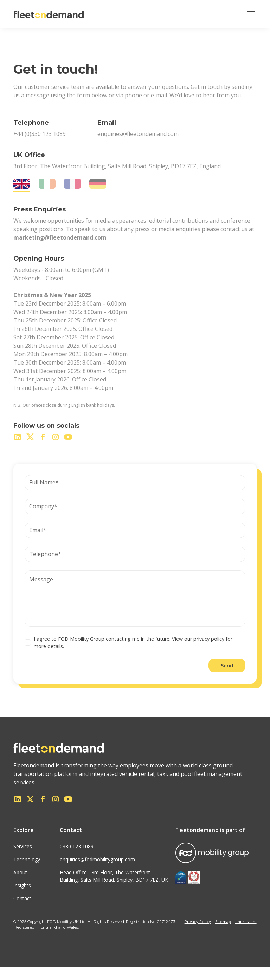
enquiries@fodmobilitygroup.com (97, 859)
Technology (26, 859)
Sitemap (223, 921)
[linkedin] (17, 437)
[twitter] (30, 437)
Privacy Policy (198, 921)
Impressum (246, 921)
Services (22, 846)
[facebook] (43, 437)
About (20, 872)
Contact (22, 898)
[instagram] (55, 437)
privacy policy (208, 638)
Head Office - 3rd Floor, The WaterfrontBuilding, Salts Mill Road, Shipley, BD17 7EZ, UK (114, 876)
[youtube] (68, 437)
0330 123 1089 (77, 846)
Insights (22, 885)
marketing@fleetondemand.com (60, 237)
